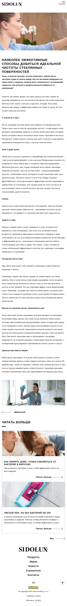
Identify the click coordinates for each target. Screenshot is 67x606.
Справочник (33, 570)
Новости (33, 566)
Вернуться (19, 412)
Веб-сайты (33, 600)
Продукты (33, 557)
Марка (33, 561)
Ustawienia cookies (34, 596)
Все (52, 538)
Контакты (33, 575)
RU (33, 582)
